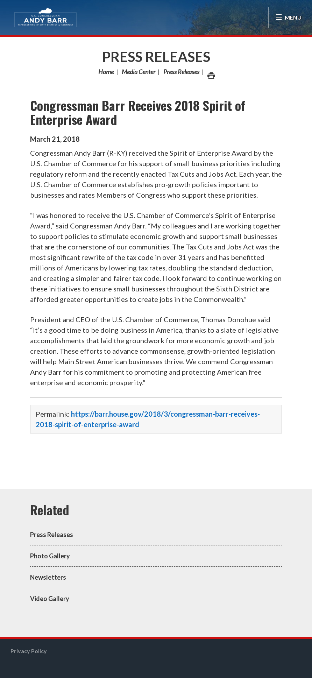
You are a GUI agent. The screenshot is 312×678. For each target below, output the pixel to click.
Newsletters (48, 577)
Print (210, 74)
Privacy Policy (28, 651)
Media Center (138, 72)
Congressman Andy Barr (45, 17)
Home (106, 72)
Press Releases (156, 56)
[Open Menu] (288, 17)
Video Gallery (49, 598)
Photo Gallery (50, 556)
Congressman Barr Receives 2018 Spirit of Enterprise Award (137, 112)
